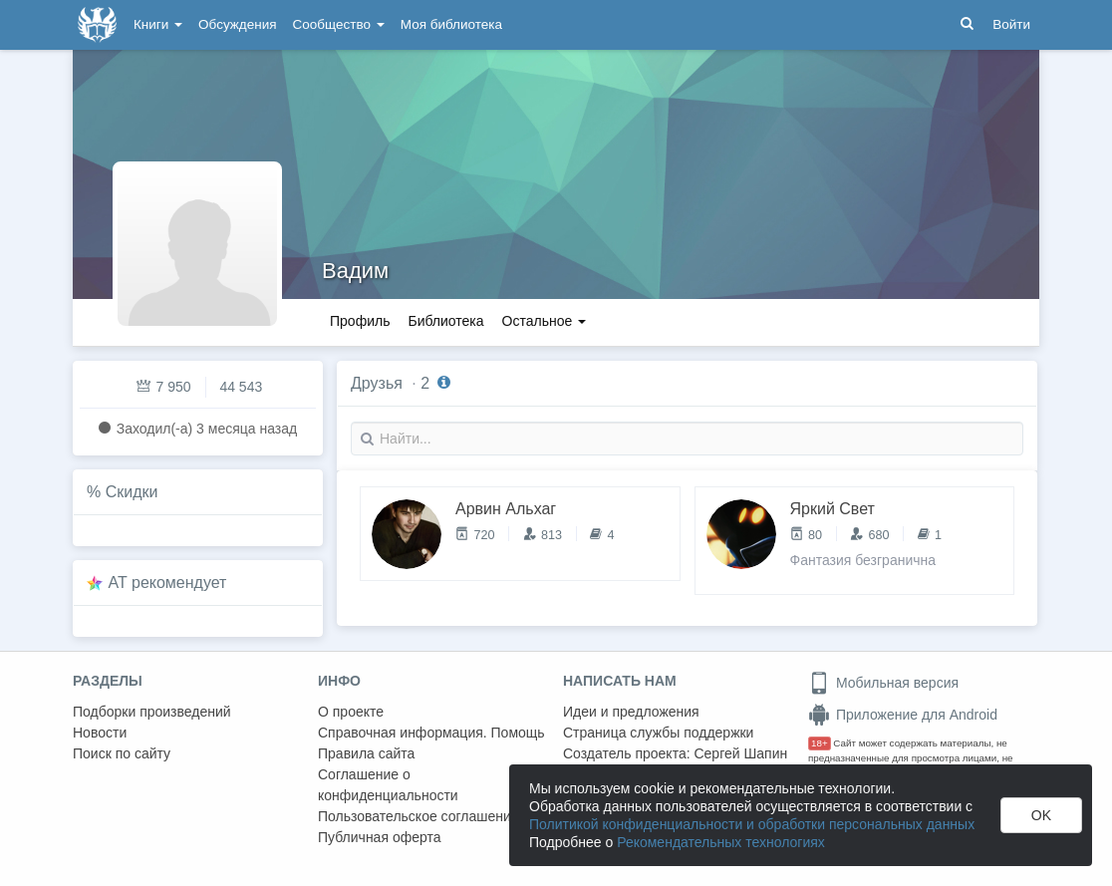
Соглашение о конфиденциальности (388, 784)
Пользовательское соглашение (418, 816)
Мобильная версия (883, 683)
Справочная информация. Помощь (431, 732)
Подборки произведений (152, 712)
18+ (819, 743)
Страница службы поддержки (658, 732)
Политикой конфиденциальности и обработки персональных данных (751, 824)
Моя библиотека (451, 24)
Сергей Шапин (740, 753)
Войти (1011, 24)
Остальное (544, 321)
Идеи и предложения (631, 712)
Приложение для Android (902, 715)
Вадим (355, 270)
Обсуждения (237, 24)
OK (1041, 815)
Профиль (360, 321)
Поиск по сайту (121, 753)
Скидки (132, 491)
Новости (100, 732)
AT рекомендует (168, 582)
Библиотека (445, 321)
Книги (158, 24)
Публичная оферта (379, 837)
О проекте (351, 712)
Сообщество (339, 24)
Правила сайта (366, 753)
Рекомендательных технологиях (721, 842)
